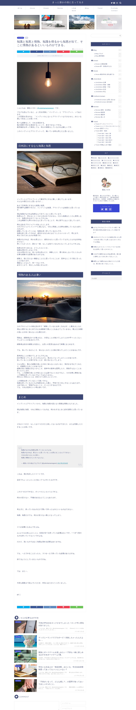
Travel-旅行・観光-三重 (104, 133)
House (32, 8)
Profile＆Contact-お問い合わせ (108, 100)
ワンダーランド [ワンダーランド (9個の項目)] (97, 162)
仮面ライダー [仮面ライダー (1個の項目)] (107, 162)
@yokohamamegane (45, 108)
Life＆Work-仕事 (108, 82)
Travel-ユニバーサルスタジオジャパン (108, 126)
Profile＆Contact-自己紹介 (108, 102)
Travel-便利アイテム (108, 128)
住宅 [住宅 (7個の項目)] (116, 162)
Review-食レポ (108, 117)
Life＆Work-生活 (108, 89)
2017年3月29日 (62, 463)
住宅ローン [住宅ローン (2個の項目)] (96, 165)
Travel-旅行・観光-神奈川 (105, 140)
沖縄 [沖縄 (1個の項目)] (94, 167)
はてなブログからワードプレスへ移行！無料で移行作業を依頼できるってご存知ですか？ (106, 230)
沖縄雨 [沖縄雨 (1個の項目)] (101, 167)
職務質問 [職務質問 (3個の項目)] (109, 167)
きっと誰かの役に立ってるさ (68, 2)
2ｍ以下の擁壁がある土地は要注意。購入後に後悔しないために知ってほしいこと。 (107, 255)
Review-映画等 (108, 112)
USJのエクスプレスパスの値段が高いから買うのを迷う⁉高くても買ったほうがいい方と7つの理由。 (107, 240)
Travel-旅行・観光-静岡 (104, 142)
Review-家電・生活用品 (108, 110)
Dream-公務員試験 (108, 64)
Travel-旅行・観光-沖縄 (104, 138)
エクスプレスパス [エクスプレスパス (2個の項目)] (113, 157)
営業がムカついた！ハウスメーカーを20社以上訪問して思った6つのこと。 (106, 248)
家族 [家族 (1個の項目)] (110, 165)
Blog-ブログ (108, 54)
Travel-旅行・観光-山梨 (104, 135)
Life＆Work (74, 8)
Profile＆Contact (114, 8)
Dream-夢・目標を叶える (108, 66)
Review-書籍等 (108, 115)
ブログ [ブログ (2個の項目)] (116, 160)
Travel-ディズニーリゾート (108, 124)
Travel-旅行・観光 (108, 131)
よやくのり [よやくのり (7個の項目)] (103, 157)
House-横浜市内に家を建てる (108, 74)
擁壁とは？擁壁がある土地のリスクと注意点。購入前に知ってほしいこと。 (106, 262)
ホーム (20, 8)
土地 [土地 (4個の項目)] (104, 165)
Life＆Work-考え (108, 92)
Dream (46, 8)
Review (60, 8)
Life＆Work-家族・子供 (108, 87)
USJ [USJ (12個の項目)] (95, 157)
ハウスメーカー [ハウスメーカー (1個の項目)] (107, 160)
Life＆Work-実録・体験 (108, 85)
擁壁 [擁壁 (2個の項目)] (117, 165)
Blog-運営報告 (108, 56)
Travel (100, 8)
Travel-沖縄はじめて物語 (108, 145)
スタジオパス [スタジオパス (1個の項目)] (96, 160)
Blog (87, 8)
